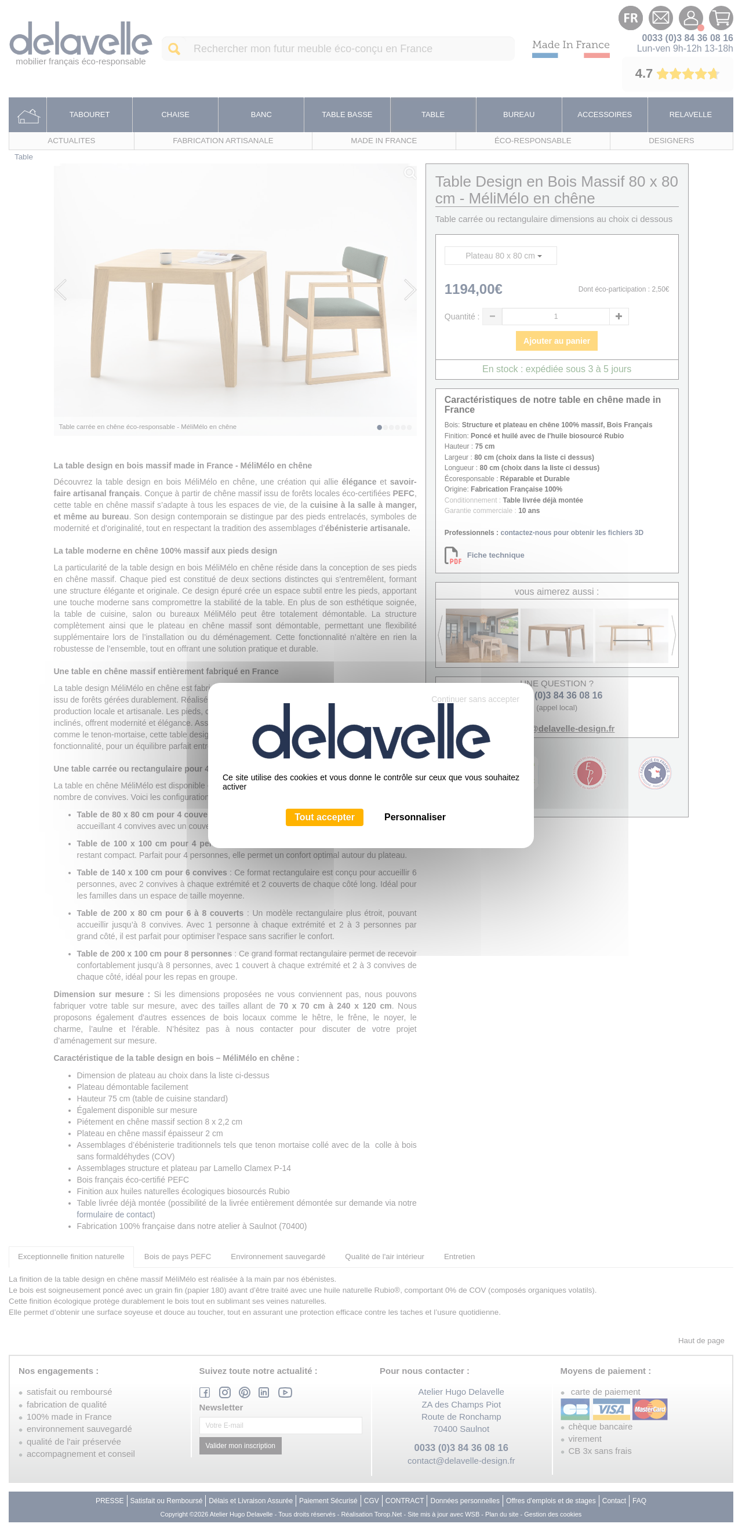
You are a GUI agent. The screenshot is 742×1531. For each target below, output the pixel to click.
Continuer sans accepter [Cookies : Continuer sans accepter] (475, 699)
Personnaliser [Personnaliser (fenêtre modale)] (415, 817)
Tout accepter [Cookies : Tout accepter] (324, 817)
